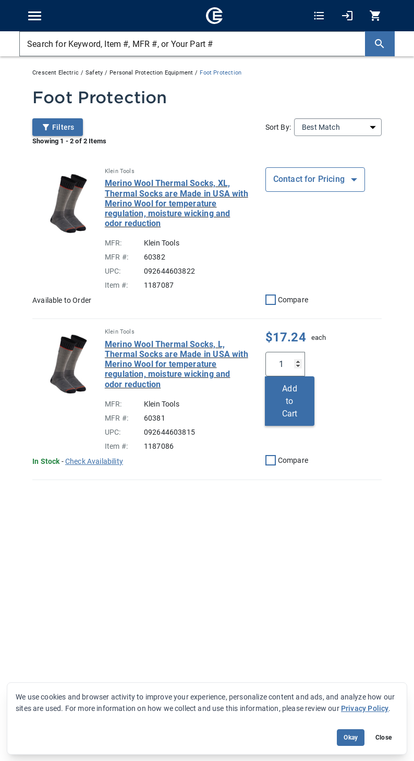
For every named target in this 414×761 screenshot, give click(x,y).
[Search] (379, 43)
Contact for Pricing (310, 179)
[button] (94, 461)
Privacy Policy (364, 708)
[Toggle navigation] (35, 16)
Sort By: (278, 127)
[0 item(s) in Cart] (373, 16)
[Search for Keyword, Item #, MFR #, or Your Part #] (192, 43)
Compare (293, 300)
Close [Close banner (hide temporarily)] (383, 737)
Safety (94, 72)
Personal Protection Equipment (151, 72)
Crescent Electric (55, 72)
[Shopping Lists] (319, 16)
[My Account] (347, 16)
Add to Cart (290, 401)
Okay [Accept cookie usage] (351, 737)
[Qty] (285, 364)
